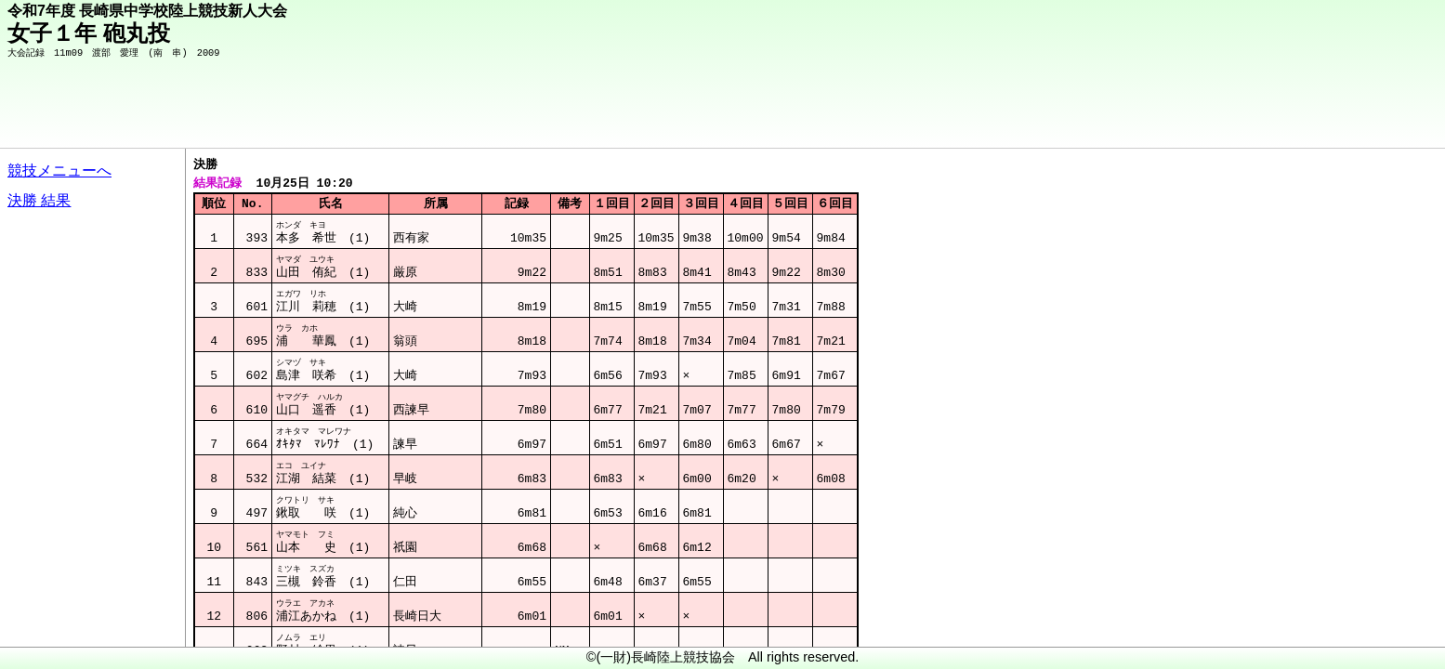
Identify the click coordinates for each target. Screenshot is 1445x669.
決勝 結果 (39, 200)
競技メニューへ (59, 170)
